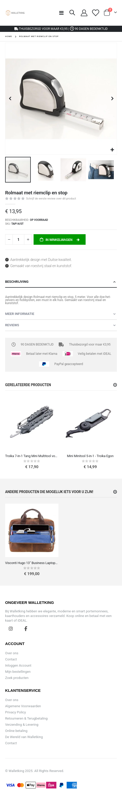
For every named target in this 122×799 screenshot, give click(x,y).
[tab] (61, 282)
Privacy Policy (15, 712)
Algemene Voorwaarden (23, 706)
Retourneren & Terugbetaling (26, 718)
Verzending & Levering (21, 725)
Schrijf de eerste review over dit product (51, 198)
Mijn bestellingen (17, 672)
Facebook (26, 628)
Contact (11, 659)
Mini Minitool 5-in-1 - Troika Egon (90, 456)
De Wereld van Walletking (24, 737)
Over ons (11, 653)
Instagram (11, 628)
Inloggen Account (18, 665)
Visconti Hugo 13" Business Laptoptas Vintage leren (31, 563)
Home (8, 36)
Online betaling (16, 731)
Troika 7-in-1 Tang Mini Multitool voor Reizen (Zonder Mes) (31, 456)
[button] (112, 150)
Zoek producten (16, 678)
